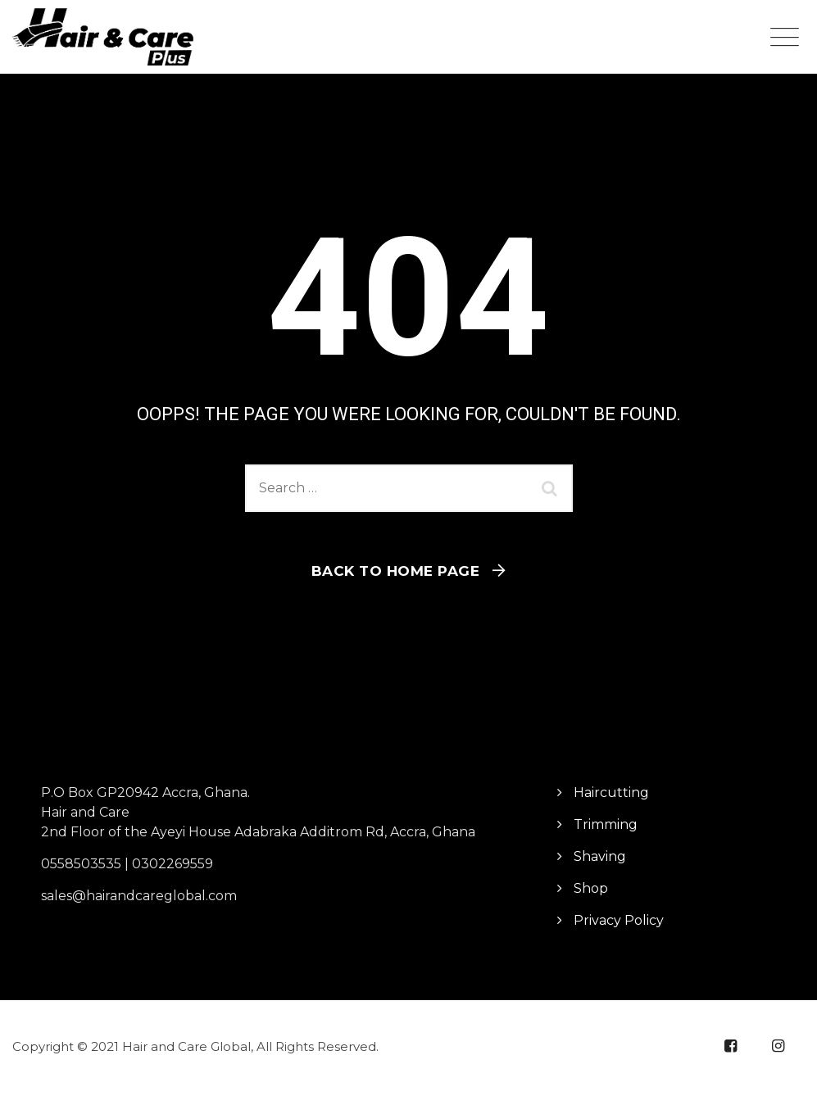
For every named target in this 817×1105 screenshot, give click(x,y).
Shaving (600, 856)
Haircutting (611, 792)
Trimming (606, 824)
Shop (591, 888)
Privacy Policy (619, 920)
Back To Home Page (395, 571)
